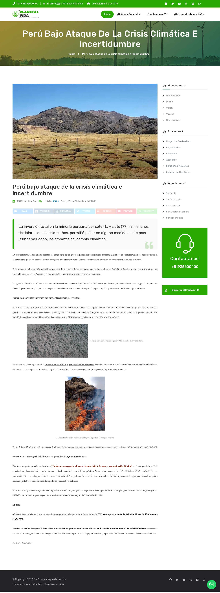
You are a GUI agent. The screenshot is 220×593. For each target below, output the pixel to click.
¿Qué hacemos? (157, 14)
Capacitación (173, 148)
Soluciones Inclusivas (178, 167)
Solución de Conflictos (179, 173)
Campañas (172, 154)
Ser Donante (173, 206)
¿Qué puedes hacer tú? (189, 14)
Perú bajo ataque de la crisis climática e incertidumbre (116, 55)
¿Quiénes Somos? (128, 14)
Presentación (174, 96)
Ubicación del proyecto (102, 3)
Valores (170, 115)
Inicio (107, 14)
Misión (169, 103)
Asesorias (171, 161)
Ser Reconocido (175, 219)
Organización (174, 121)
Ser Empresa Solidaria (178, 213)
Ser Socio (171, 194)
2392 (56, 202)
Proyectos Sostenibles (179, 142)
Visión (169, 109)
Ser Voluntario (174, 200)
